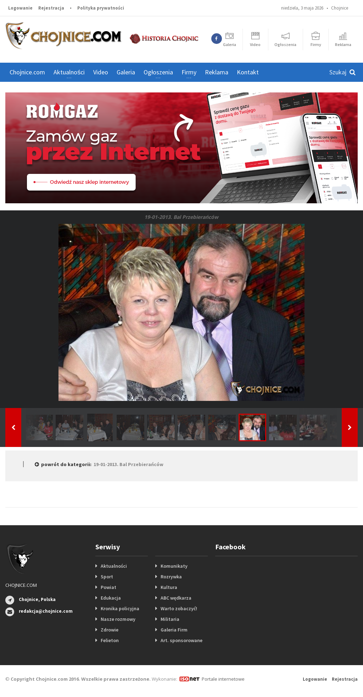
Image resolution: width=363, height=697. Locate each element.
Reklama (216, 72)
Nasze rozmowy (118, 619)
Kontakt (248, 72)
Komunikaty (174, 566)
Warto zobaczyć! (179, 608)
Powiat (108, 587)
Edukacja (111, 598)
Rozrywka (171, 576)
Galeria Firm (174, 630)
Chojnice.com (27, 72)
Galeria (126, 72)
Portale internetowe (223, 679)
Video (100, 72)
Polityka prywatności (100, 8)
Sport (107, 576)
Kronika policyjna (120, 608)
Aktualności (114, 566)
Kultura (169, 587)
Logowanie (20, 8)
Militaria (170, 619)
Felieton (110, 640)
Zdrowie (109, 630)
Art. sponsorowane (181, 640)
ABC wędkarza (176, 598)
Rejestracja (51, 8)
